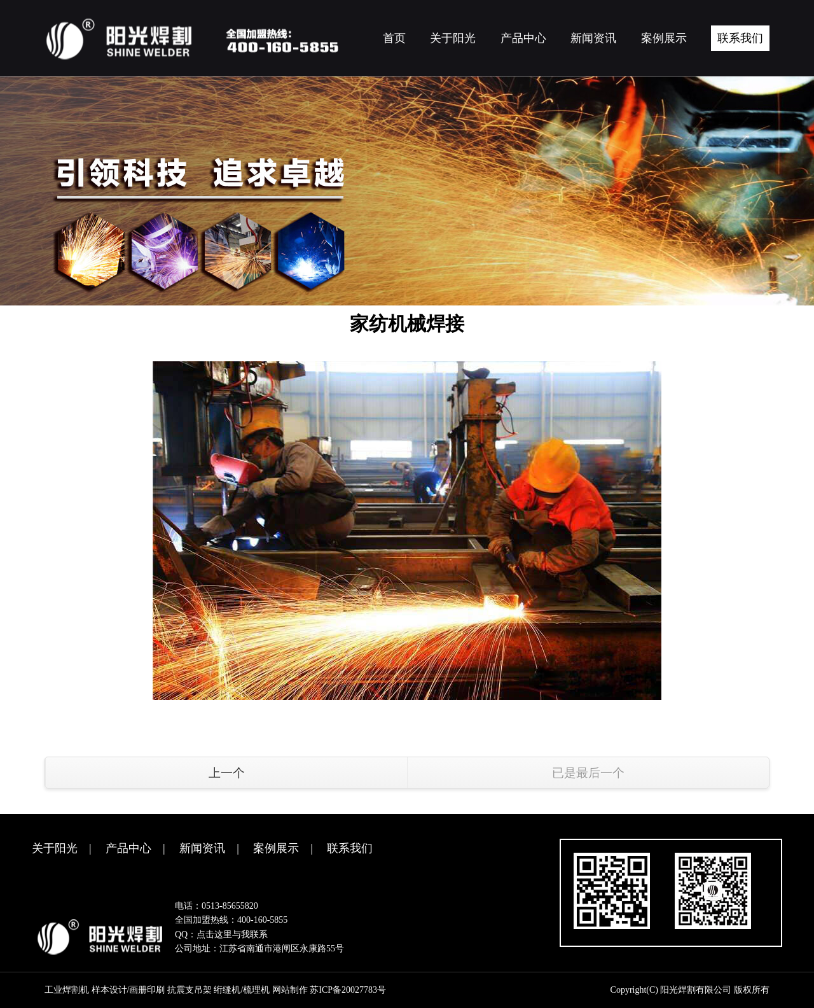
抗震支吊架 (189, 990)
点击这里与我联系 (232, 934)
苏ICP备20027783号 (348, 990)
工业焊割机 (67, 990)
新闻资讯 (202, 848)
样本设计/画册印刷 (128, 990)
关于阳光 (55, 848)
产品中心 (128, 848)
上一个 (227, 773)
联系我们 (350, 848)
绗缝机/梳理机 (242, 990)
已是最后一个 (588, 773)
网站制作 (290, 990)
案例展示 (276, 848)
